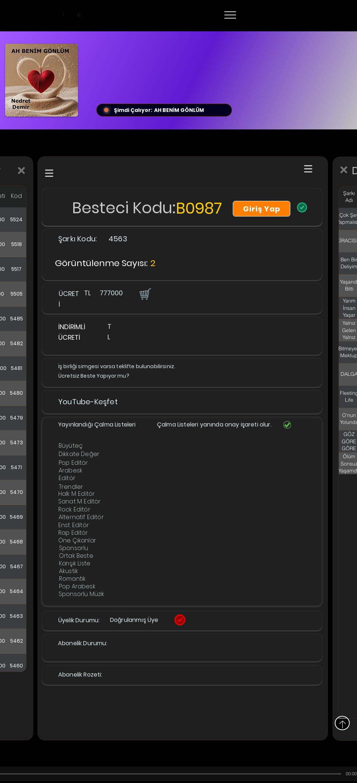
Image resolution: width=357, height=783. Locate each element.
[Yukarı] (342, 723)
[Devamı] (273, 15)
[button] (144, 294)
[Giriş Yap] (261, 209)
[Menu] (230, 14)
